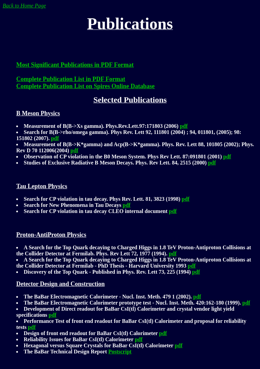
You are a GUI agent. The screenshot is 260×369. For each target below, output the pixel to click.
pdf (184, 126)
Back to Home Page (24, 5)
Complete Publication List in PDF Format (70, 79)
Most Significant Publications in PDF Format (75, 64)
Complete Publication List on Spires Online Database (85, 86)
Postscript (119, 351)
